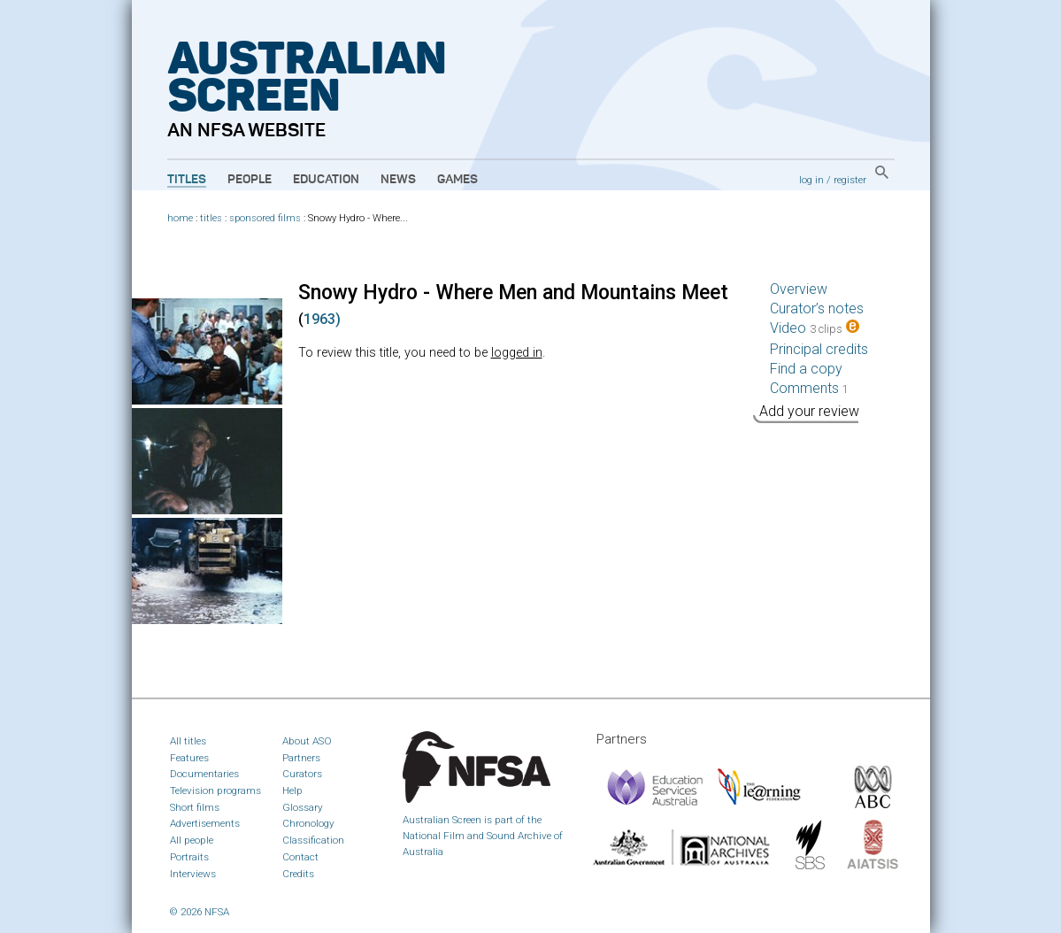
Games (457, 179)
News (398, 179)
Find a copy (806, 368)
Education (326, 179)
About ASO (307, 741)
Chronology (308, 823)
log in (811, 179)
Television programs (215, 790)
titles (211, 218)
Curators (302, 773)
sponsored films (265, 218)
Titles (186, 179)
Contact (300, 857)
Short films (194, 807)
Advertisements (205, 823)
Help (292, 790)
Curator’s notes (817, 308)
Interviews (193, 873)
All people (191, 840)
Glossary (302, 807)
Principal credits (819, 349)
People (249, 179)
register (850, 179)
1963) (322, 319)
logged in (516, 352)
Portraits (189, 857)
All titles (188, 741)
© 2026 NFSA (199, 912)
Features (189, 758)
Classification (313, 840)
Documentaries (204, 773)
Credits (298, 873)
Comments (809, 388)
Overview (798, 289)
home (180, 218)
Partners (301, 758)
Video (814, 328)
